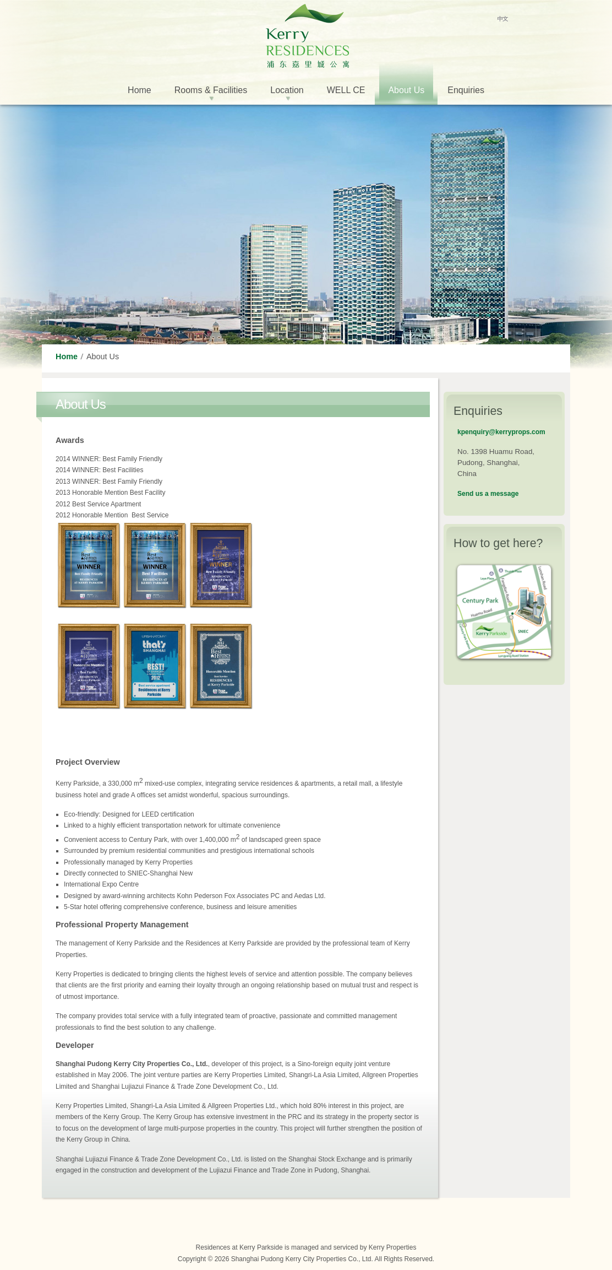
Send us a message (487, 494)
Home (67, 356)
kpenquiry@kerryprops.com (501, 432)
